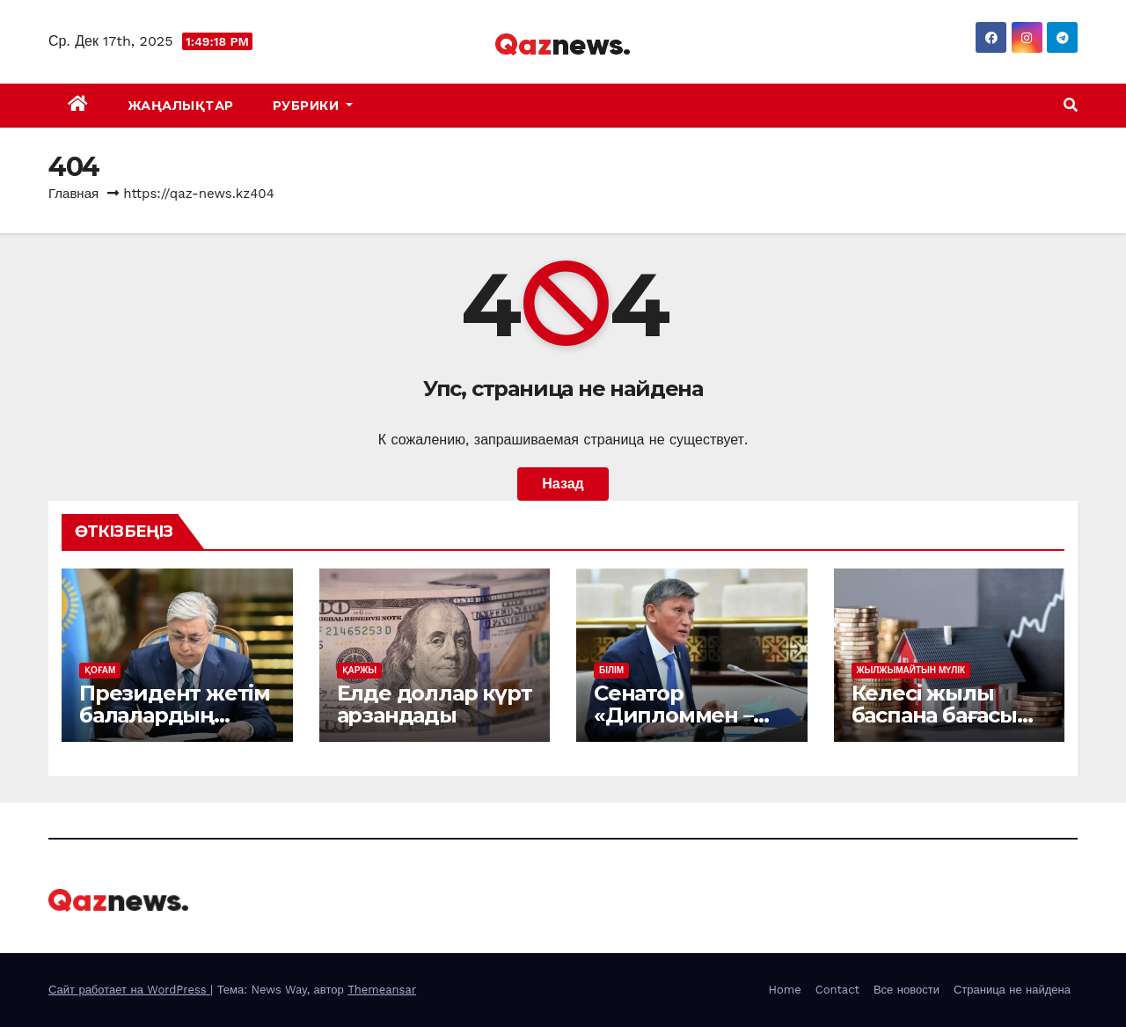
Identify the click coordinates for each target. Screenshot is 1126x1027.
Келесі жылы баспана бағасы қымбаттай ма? (934, 715)
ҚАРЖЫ (359, 670)
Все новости (907, 989)
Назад (562, 483)
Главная (73, 194)
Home (785, 989)
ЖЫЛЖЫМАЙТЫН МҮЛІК (911, 670)
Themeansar (381, 989)
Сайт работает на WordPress (129, 989)
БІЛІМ (611, 670)
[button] (1071, 105)
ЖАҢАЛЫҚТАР (181, 106)
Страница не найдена (1012, 989)
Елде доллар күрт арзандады (434, 704)
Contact (837, 989)
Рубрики (313, 106)
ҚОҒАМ (99, 670)
